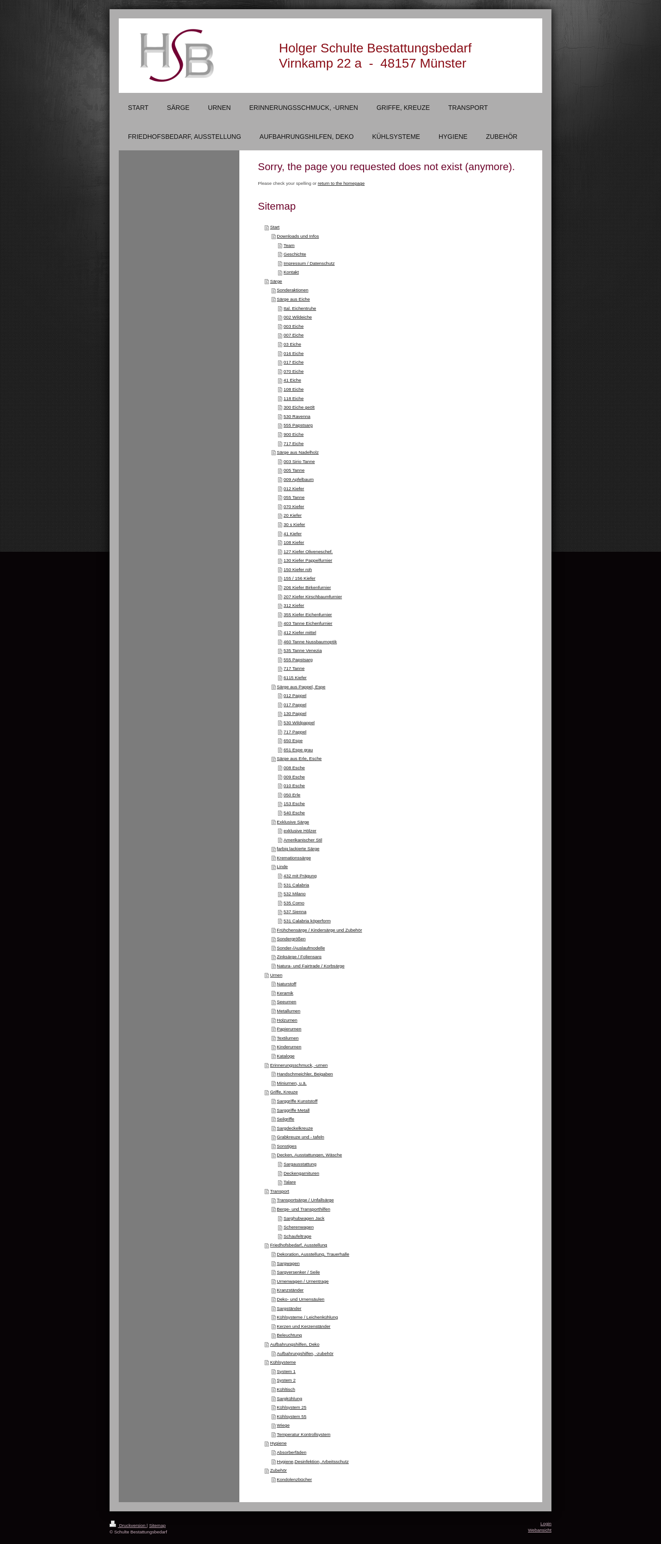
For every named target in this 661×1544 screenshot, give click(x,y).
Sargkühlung (289, 1398)
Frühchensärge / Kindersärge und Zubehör (319, 929)
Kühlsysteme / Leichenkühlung (307, 1317)
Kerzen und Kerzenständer (303, 1326)
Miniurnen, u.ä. (292, 1083)
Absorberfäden (291, 1452)
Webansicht (539, 1530)
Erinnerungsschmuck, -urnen (299, 1065)
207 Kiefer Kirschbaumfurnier (313, 596)
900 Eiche (294, 434)
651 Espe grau (298, 749)
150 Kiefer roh (298, 569)
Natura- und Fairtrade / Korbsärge (310, 965)
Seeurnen (286, 1001)
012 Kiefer (294, 488)
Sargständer (289, 1308)
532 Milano (295, 893)
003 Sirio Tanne (299, 461)
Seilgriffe (285, 1118)
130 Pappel (295, 713)
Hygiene (278, 1443)
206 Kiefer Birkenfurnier (307, 587)
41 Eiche (292, 380)
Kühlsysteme (283, 1362)
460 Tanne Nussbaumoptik (310, 641)
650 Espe (293, 740)
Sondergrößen (291, 938)
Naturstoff (286, 983)
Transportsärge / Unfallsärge (305, 1199)
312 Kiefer (294, 605)
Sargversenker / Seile (298, 1272)
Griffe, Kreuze (284, 1091)
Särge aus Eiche (293, 299)
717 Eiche (294, 443)
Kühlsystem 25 (291, 1407)
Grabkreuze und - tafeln (300, 1136)
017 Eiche (294, 362)
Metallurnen (288, 1010)
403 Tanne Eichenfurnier (308, 623)
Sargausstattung (300, 1164)
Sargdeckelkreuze (295, 1128)
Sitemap (157, 1525)
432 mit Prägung (300, 875)
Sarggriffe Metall (293, 1110)
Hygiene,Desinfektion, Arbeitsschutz (312, 1461)
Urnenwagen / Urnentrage (303, 1281)
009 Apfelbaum (298, 479)
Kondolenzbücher (294, 1479)
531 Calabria (296, 884)
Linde (282, 866)
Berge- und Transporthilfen (303, 1209)
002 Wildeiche (298, 317)
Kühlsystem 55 (291, 1416)
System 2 (286, 1380)
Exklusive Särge (293, 821)
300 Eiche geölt (299, 407)
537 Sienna (295, 911)
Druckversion (128, 1525)
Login (545, 1523)
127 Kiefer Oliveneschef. (308, 551)
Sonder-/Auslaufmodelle (301, 947)
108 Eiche (294, 389)
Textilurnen (287, 1038)
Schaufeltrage (297, 1236)
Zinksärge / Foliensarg (299, 956)
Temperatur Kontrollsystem (303, 1434)
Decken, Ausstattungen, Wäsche (309, 1154)
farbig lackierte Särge (298, 848)
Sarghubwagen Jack (304, 1218)
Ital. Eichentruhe (300, 308)
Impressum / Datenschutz (309, 263)
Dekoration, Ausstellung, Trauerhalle (313, 1254)
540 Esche (294, 812)
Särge (276, 281)
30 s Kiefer (294, 524)
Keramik (285, 992)
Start (275, 226)
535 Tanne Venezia (303, 650)
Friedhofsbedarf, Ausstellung (298, 1244)
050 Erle (292, 794)
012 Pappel (295, 695)
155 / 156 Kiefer (299, 578)
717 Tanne (294, 668)
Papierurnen (289, 1028)
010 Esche (294, 785)
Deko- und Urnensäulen (300, 1299)
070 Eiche (294, 371)
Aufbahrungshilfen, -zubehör (305, 1353)
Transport (280, 1191)
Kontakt (291, 271)
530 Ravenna (297, 416)
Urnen (276, 975)
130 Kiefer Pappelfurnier (308, 560)
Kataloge (286, 1055)
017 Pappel (295, 704)
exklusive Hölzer (300, 830)
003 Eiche (294, 326)
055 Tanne (294, 497)
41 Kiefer (293, 533)
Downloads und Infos (298, 236)
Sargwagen (288, 1263)
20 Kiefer (293, 515)
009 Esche (294, 776)
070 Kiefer (294, 506)
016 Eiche (294, 353)
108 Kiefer (294, 542)
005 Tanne (294, 470)
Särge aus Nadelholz (298, 452)
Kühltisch (286, 1389)
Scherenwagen (298, 1226)
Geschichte (295, 254)
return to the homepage (341, 183)
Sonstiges (286, 1146)
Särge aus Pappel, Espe (301, 686)
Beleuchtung (289, 1335)
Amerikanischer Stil (303, 839)
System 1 (286, 1371)
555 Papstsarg (298, 425)
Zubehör (278, 1470)
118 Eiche (294, 398)
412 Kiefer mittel (300, 632)
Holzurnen (287, 1020)
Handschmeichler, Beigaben (305, 1073)
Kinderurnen (289, 1046)
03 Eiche (292, 344)
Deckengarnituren (301, 1173)
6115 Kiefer (295, 677)
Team (289, 245)
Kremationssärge (294, 857)
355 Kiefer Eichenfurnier (308, 614)
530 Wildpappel (299, 722)
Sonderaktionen (292, 289)
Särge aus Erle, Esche (299, 758)
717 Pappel (295, 731)
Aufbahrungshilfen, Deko (294, 1344)
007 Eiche (294, 334)
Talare (290, 1181)
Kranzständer (290, 1289)
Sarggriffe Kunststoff (297, 1101)
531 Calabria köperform (307, 920)
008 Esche (294, 767)
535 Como (294, 902)
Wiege (283, 1425)
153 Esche (294, 803)
